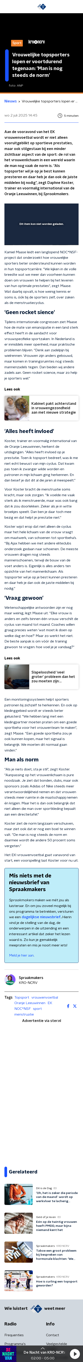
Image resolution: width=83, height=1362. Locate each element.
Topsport (21, 997)
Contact (52, 1335)
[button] (75, 1354)
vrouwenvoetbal (44, 997)
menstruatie (24, 1014)
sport (37, 1008)
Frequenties (14, 1335)
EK (50, 1003)
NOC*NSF (22, 1008)
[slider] (40, 237)
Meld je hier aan (21, 955)
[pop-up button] (54, 209)
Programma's (15, 1344)
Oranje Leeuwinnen (29, 1003)
